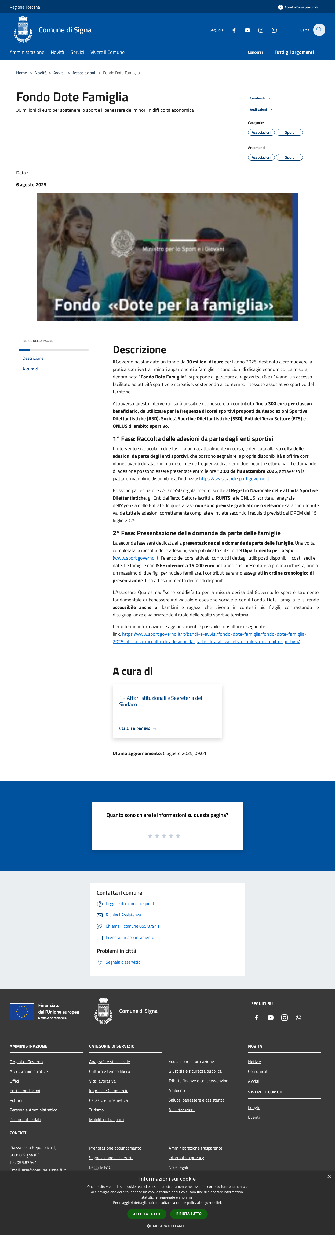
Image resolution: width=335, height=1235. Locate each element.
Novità (41, 72)
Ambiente (177, 1090)
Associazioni (83, 72)
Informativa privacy (186, 1157)
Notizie (254, 1061)
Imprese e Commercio (108, 1090)
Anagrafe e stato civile (109, 1061)
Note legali (178, 1167)
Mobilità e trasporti (106, 1119)
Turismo (96, 1110)
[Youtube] (244, 29)
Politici (16, 1100)
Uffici (14, 1081)
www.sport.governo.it (136, 557)
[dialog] (167, 1203)
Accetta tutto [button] (146, 1214)
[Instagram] (257, 29)
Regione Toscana (25, 7)
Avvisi (59, 72)
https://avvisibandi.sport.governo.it (234, 478)
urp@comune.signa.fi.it (44, 1170)
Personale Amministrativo (33, 1110)
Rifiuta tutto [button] (189, 1213)
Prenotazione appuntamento (115, 1148)
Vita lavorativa (102, 1081)
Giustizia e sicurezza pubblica (195, 1071)
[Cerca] (318, 29)
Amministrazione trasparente (195, 1148)
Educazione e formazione (191, 1061)
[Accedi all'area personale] (298, 7)
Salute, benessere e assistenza (196, 1100)
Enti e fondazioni (25, 1090)
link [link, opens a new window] (219, 1202)
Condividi (261, 98)
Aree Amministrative (29, 1071)
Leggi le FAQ (100, 1167)
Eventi (254, 1117)
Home (21, 72)
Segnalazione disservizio (111, 1157)
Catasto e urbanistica (108, 1100)
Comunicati (258, 1071)
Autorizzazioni (182, 1109)
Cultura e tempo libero (109, 1071)
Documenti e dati (25, 1119)
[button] (167, 1226)
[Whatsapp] (271, 29)
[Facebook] (230, 29)
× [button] (329, 1177)
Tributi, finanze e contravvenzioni (199, 1080)
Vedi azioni (262, 109)
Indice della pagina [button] (38, 340)
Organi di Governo (26, 1061)
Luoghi (254, 1107)
